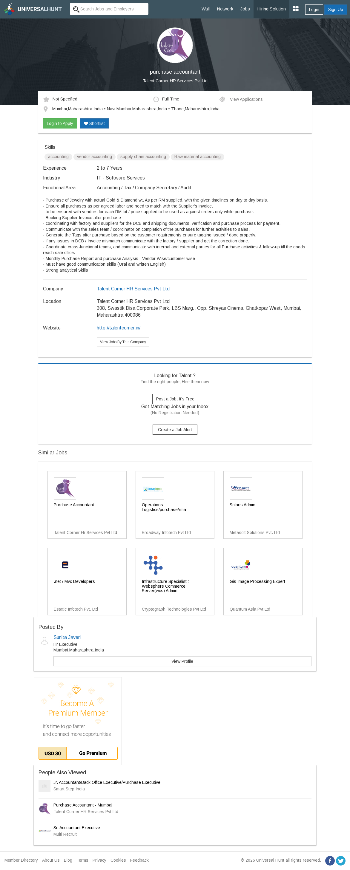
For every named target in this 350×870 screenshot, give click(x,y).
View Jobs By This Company (123, 342)
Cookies (118, 860)
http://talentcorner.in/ (118, 327)
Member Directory (21, 860)
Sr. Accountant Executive (76, 827)
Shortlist (94, 123)
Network (225, 8)
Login (314, 9)
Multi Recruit (65, 834)
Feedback (139, 860)
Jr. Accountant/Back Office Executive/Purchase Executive (106, 782)
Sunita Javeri (67, 637)
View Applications (241, 99)
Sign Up (335, 9)
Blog (68, 860)
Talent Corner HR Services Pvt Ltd (175, 80)
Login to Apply (60, 123)
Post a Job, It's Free (175, 399)
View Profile (182, 661)
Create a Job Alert (175, 429)
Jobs (245, 8)
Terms (82, 860)
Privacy (99, 860)
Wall (206, 8)
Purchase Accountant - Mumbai (82, 805)
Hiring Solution (271, 8)
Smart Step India (69, 789)
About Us (51, 860)
